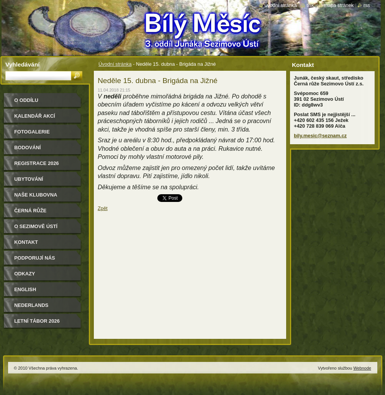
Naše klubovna (35, 195)
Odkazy (24, 274)
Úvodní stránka (115, 64)
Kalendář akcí (34, 116)
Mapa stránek (339, 5)
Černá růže (30, 210)
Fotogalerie (32, 132)
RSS (366, 5)
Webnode (362, 368)
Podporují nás (34, 258)
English (25, 289)
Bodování (27, 147)
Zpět (103, 208)
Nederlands (31, 305)
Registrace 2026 (36, 163)
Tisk (310, 5)
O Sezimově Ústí (35, 226)
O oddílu (26, 100)
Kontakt (26, 242)
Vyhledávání (22, 64)
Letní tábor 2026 (37, 321)
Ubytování (28, 179)
